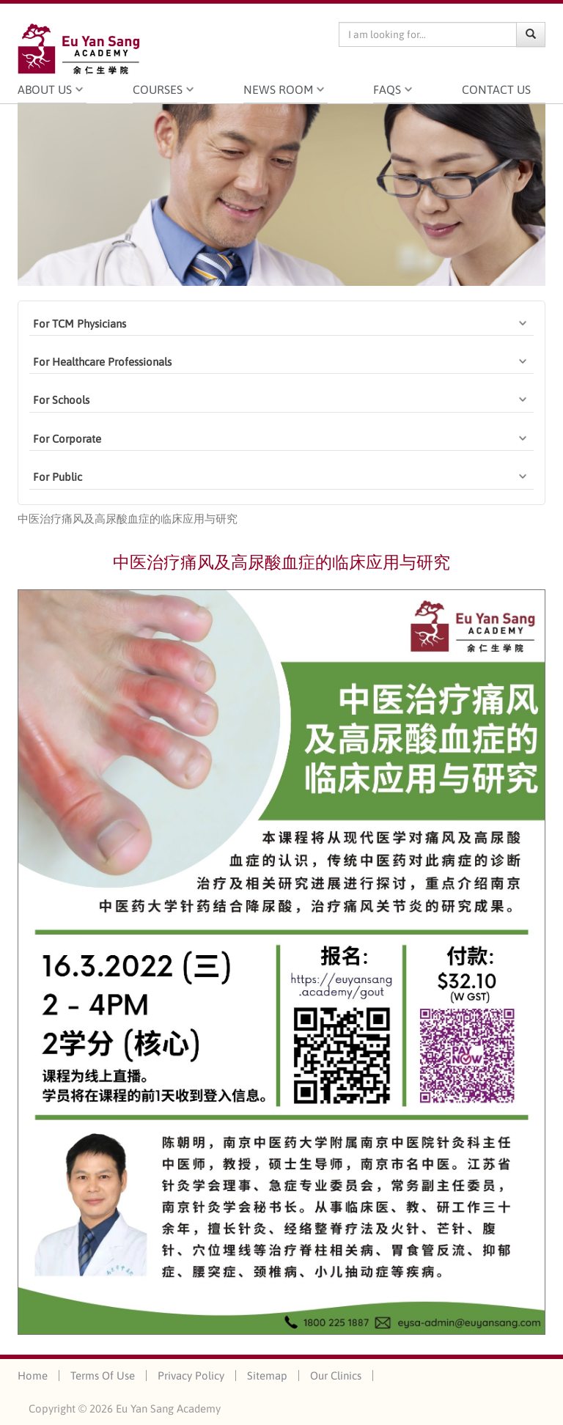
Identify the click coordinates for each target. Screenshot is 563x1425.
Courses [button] (158, 89)
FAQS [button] (387, 89)
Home (33, 1375)
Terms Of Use (102, 1375)
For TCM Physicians (79, 323)
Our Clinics (335, 1375)
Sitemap (267, 1375)
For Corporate (67, 438)
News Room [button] (278, 89)
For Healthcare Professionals (102, 362)
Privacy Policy (191, 1375)
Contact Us (503, 89)
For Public (57, 477)
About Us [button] (45, 89)
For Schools (61, 400)
